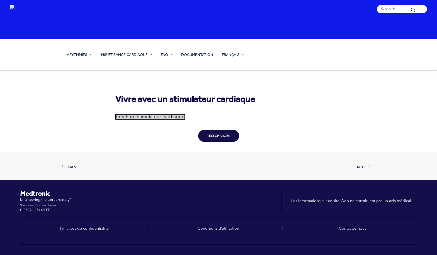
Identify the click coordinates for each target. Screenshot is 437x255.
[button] (402, 9)
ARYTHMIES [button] (79, 54)
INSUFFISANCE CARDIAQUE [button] (126, 54)
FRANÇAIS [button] (233, 54)
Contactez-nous (352, 229)
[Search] (402, 9)
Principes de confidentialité (84, 229)
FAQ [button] (167, 54)
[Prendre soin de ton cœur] (33, 54)
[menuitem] (402, 9)
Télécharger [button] (218, 135)
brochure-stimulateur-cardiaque (150, 117)
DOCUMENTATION (197, 54)
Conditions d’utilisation (218, 229)
